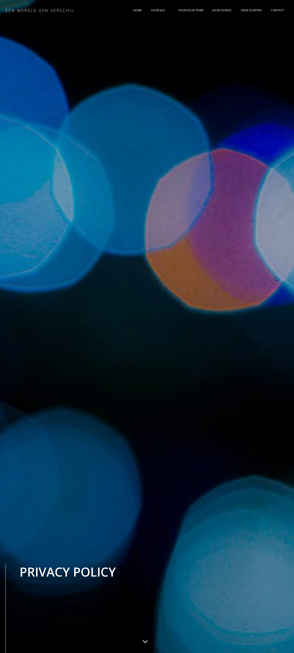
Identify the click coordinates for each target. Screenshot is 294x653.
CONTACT (277, 10)
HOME (137, 10)
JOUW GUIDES (222, 10)
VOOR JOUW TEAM (190, 10)
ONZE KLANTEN (251, 10)
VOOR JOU (160, 10)
